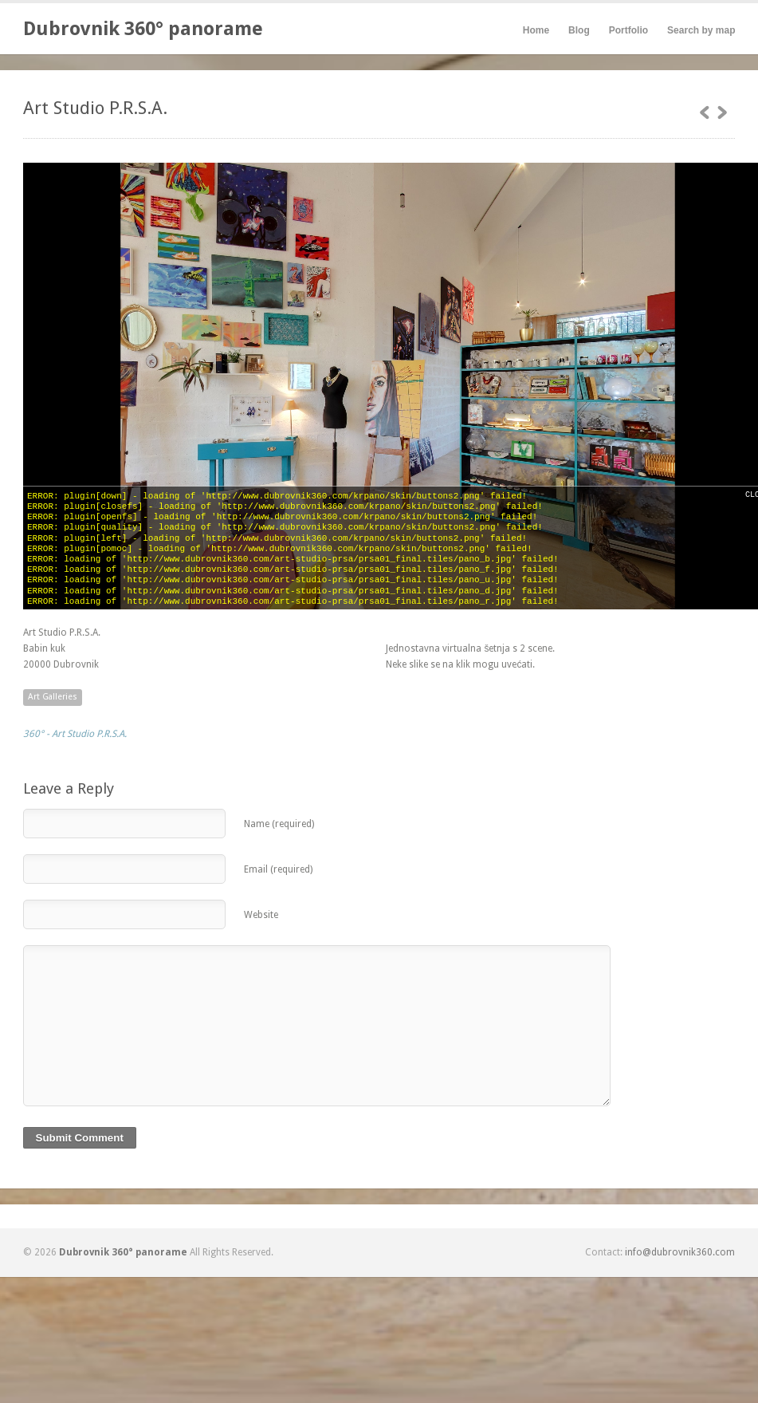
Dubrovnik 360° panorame (143, 29)
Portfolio (628, 30)
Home (536, 30)
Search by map (701, 30)
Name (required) (279, 824)
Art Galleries (52, 697)
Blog (579, 30)
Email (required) (278, 869)
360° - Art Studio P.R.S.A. (75, 733)
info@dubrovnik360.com (680, 1252)
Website (261, 914)
